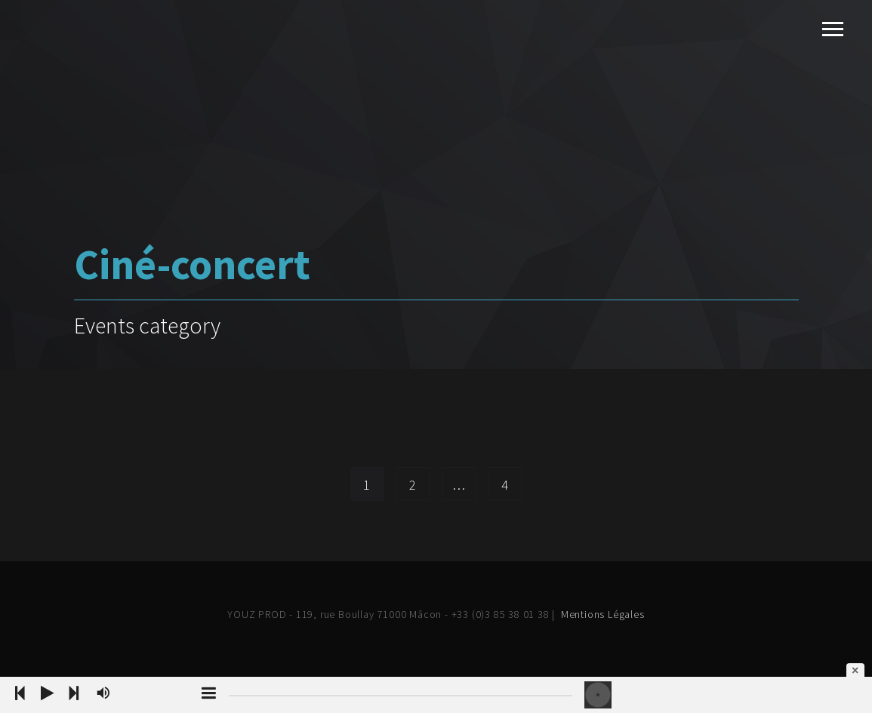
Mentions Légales (603, 614)
